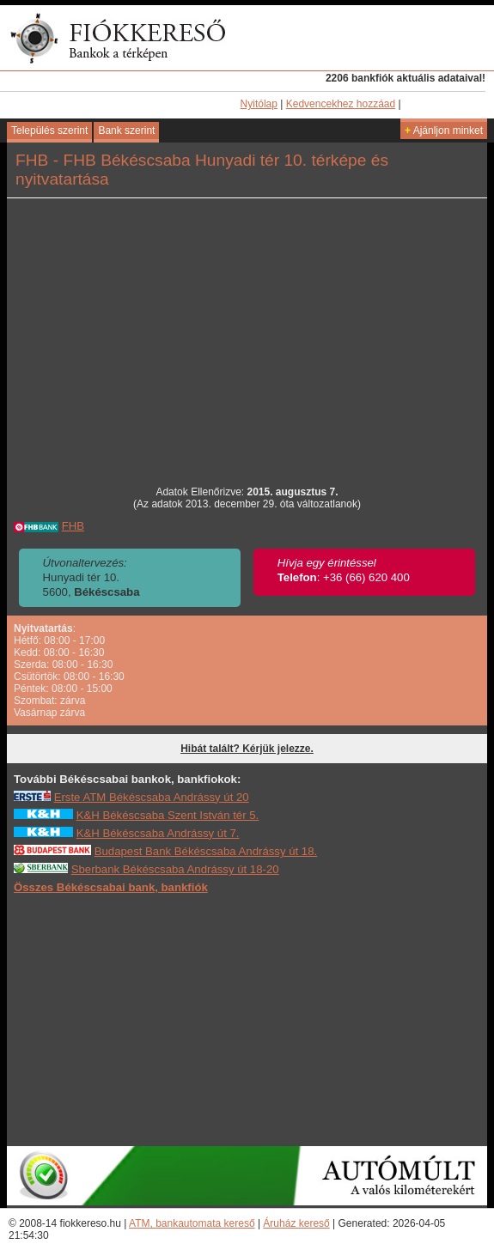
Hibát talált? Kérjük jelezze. (247, 749)
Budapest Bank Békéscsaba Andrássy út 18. (206, 851)
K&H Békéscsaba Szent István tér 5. (167, 815)
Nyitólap (259, 104)
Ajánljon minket (444, 130)
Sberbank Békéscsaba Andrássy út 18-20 (175, 869)
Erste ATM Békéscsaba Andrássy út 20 (151, 797)
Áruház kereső (296, 1223)
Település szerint (49, 130)
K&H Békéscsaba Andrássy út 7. (158, 833)
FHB (73, 525)
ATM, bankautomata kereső (192, 1223)
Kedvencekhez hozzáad (340, 104)
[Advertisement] (247, 1019)
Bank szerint (126, 130)
